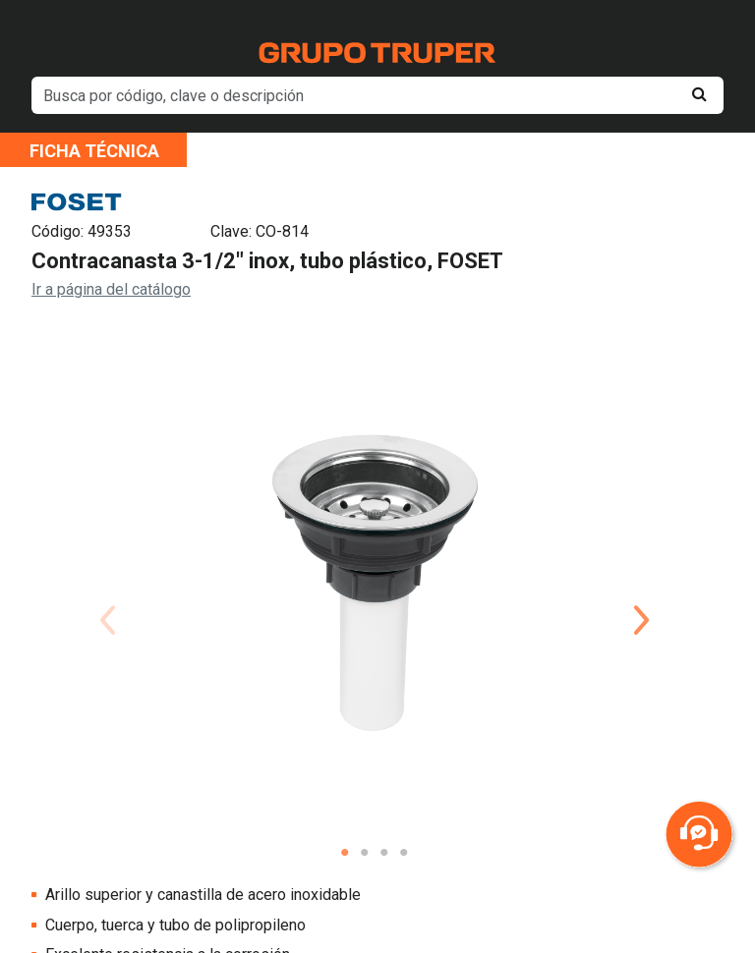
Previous (107, 596)
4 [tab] (404, 853)
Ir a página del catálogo (111, 289)
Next (642, 596)
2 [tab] (365, 853)
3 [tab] (384, 853)
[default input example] (377, 95)
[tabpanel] (374, 580)
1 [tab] (345, 853)
